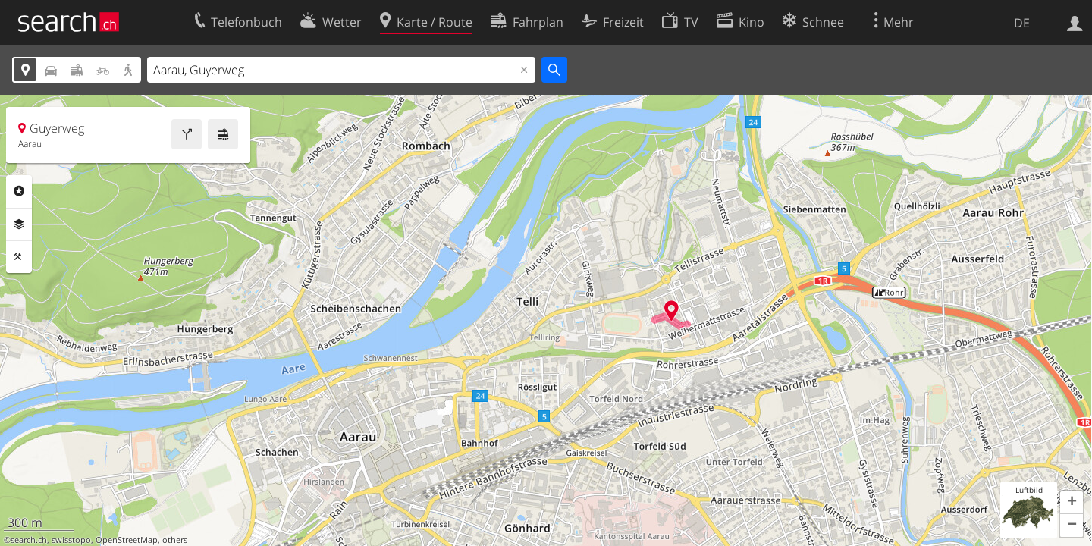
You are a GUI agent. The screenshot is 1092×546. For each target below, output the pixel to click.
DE (1022, 22)
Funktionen (19, 257)
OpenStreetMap (127, 540)
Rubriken (19, 191)
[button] (1071, 502)
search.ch (29, 540)
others (174, 540)
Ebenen (19, 224)
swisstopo (71, 540)
